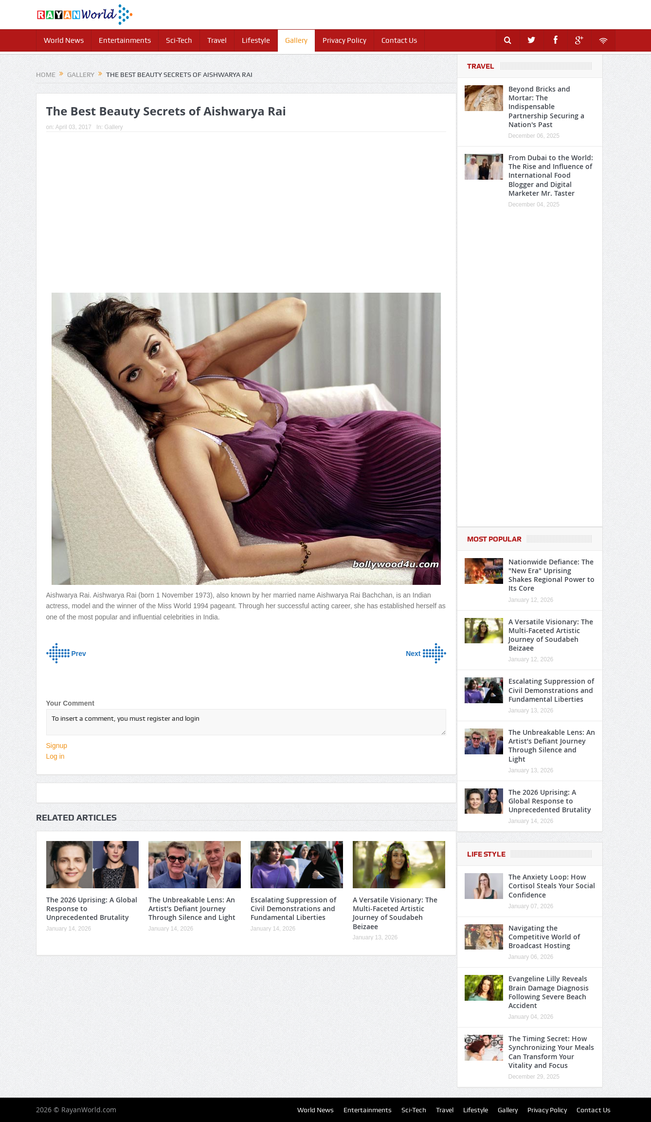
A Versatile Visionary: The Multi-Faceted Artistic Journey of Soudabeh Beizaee (395, 913)
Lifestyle (256, 40)
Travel (217, 40)
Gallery (296, 40)
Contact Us (399, 40)
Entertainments (125, 40)
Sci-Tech (179, 40)
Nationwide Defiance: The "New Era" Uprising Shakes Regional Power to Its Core (551, 575)
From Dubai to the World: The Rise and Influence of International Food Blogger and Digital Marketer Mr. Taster (550, 175)
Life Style (486, 854)
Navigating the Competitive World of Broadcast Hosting (544, 936)
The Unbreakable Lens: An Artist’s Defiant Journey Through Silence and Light (191, 908)
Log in (55, 756)
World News (64, 40)
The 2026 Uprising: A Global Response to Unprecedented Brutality (549, 800)
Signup (57, 745)
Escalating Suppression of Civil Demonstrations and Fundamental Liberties (293, 908)
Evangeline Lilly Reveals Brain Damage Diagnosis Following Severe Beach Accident (548, 992)
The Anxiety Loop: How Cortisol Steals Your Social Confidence (551, 885)
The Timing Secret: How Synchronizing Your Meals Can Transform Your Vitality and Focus (551, 1052)
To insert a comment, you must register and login (246, 722)
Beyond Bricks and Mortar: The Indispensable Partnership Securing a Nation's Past (546, 106)
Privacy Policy (344, 40)
